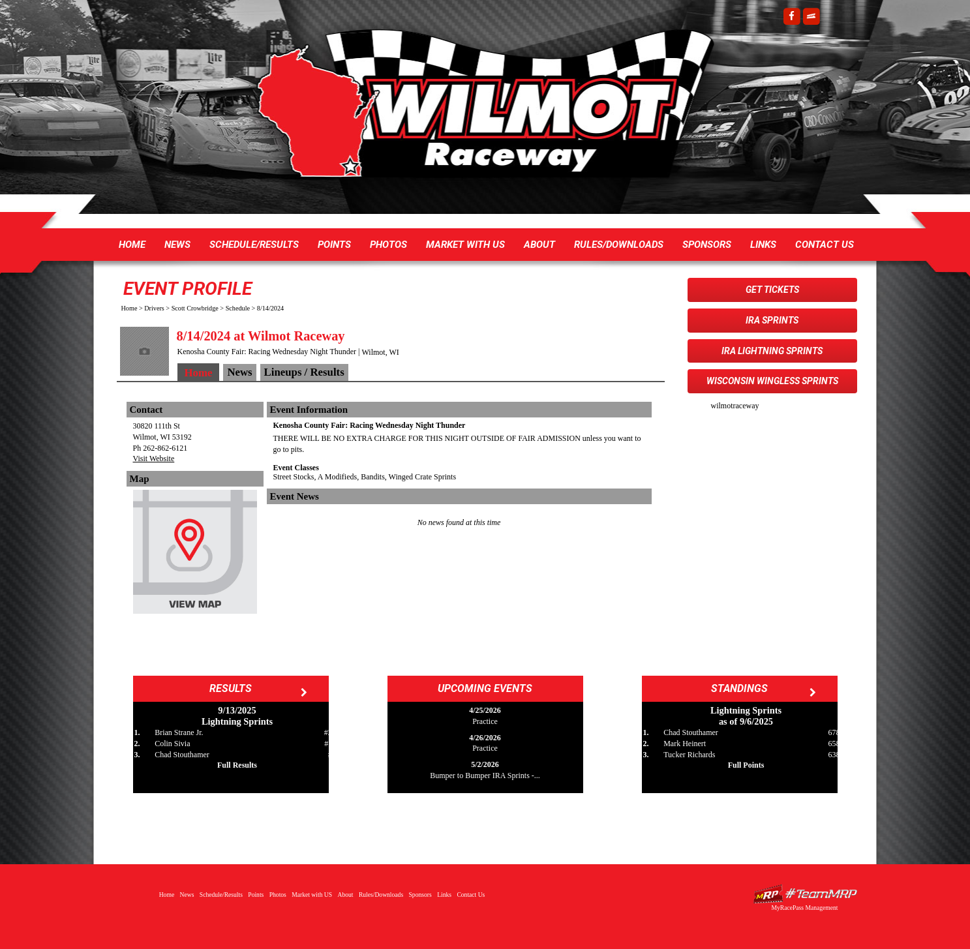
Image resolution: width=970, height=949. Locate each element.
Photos (388, 244)
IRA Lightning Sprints (772, 351)
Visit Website (154, 458)
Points (334, 244)
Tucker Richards (689, 754)
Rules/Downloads (618, 244)
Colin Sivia (172, 743)
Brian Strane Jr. (179, 732)
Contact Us (824, 244)
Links (763, 244)
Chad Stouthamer (182, 754)
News (177, 244)
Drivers (154, 308)
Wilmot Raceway (472, 111)
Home (132, 244)
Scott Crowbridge (195, 308)
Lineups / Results (304, 372)
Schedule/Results (254, 244)
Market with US (465, 244)
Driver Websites (805, 894)
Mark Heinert (684, 743)
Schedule (238, 308)
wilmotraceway (735, 405)
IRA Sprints (772, 320)
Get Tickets (772, 289)
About (539, 244)
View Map (195, 555)
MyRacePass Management (804, 907)
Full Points (746, 765)
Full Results (237, 765)
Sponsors (706, 244)
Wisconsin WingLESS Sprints (772, 381)
